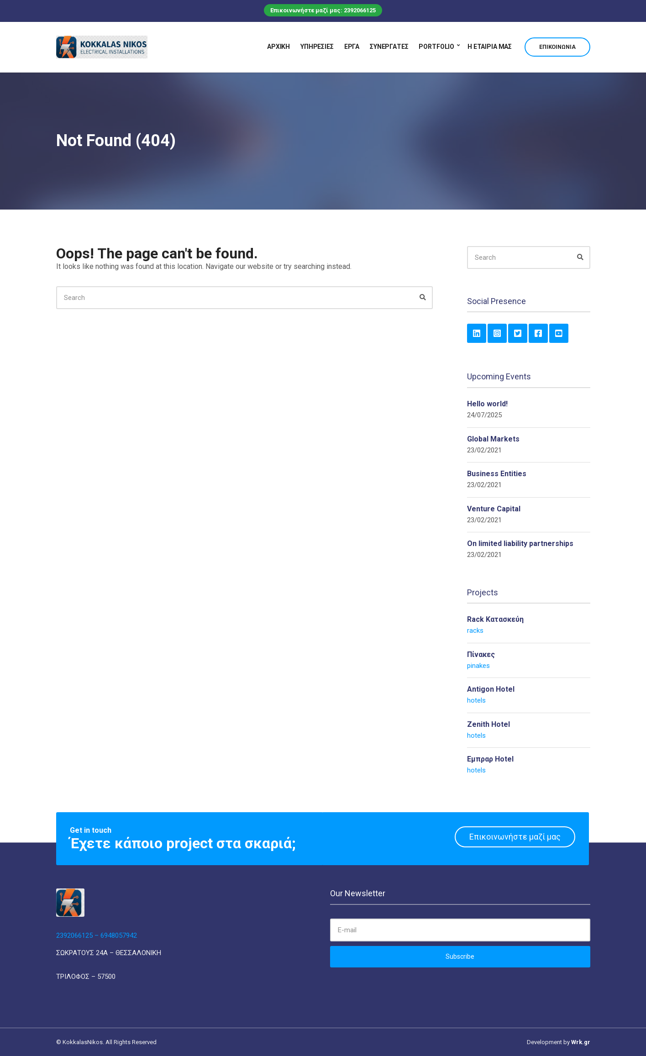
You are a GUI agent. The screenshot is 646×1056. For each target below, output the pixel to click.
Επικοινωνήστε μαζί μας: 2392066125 (323, 10)
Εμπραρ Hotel (490, 759)
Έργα (351, 46)
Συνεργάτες (389, 46)
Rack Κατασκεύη (495, 619)
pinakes (478, 666)
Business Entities (496, 473)
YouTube (558, 333)
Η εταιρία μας (489, 46)
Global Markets (493, 439)
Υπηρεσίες (317, 46)
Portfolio (436, 46)
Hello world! (487, 403)
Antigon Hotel (491, 689)
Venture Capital (493, 508)
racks (475, 630)
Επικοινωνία (557, 47)
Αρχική (278, 46)
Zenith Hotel (488, 724)
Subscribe (460, 956)
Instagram (497, 333)
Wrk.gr (580, 1042)
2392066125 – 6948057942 (96, 935)
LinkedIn (476, 333)
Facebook (538, 333)
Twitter (517, 333)
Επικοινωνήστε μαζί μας (515, 836)
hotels (476, 700)
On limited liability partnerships (520, 543)
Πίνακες (481, 654)
